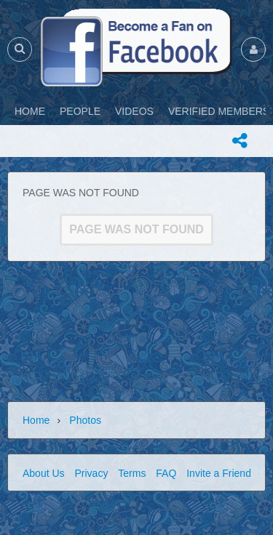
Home (36, 420)
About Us (44, 473)
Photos (85, 420)
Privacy (91, 473)
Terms (132, 473)
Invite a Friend (218, 473)
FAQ (166, 473)
